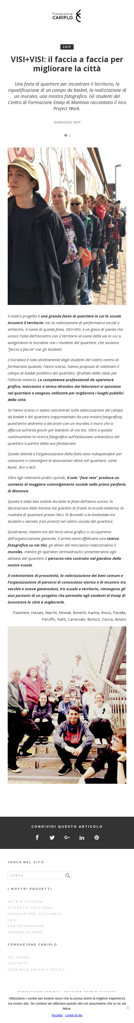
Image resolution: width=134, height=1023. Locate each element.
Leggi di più (73, 1015)
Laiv (67, 47)
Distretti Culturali (31, 908)
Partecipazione (26, 926)
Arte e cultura (25, 901)
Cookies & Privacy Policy (36, 969)
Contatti (18, 963)
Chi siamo (19, 957)
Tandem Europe (25, 932)
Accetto (57, 1015)
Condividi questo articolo (67, 826)
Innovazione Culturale (35, 914)
